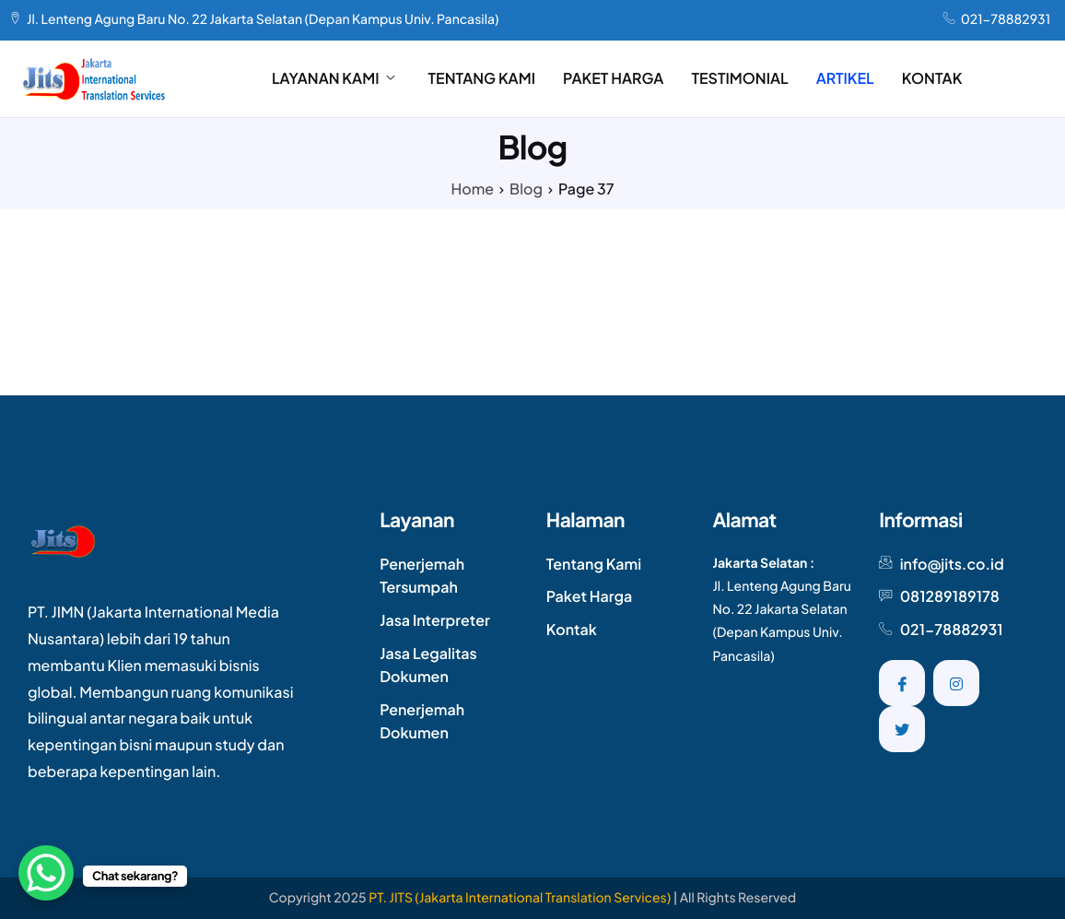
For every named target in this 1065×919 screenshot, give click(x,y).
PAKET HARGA (613, 78)
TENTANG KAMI (482, 78)
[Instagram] (956, 683)
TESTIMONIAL (739, 78)
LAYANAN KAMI (333, 78)
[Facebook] (902, 683)
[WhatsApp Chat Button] (46, 873)
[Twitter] (902, 729)
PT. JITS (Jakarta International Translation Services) (520, 898)
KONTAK (932, 78)
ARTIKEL (845, 78)
